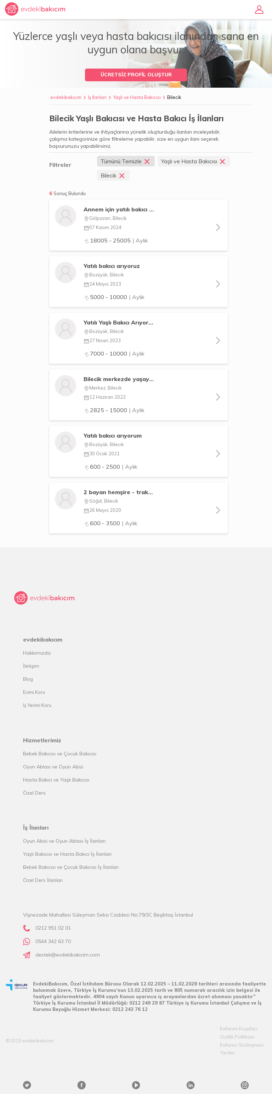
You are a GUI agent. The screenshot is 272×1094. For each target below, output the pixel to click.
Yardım (227, 1052)
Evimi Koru (34, 692)
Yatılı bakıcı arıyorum (113, 435)
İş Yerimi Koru (37, 705)
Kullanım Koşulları (238, 1028)
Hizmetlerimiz (42, 740)
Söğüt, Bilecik (101, 501)
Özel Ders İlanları (43, 880)
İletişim (31, 666)
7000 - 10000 (114, 353)
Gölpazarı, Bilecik (105, 218)
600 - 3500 (110, 523)
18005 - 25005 (116, 240)
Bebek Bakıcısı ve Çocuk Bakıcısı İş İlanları (71, 867)
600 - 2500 (110, 466)
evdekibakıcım (65, 97)
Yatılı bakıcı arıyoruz (112, 265)
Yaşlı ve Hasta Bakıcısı (137, 97)
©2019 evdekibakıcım (29, 1040)
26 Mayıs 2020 (102, 510)
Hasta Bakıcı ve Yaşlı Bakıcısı (56, 780)
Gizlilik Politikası (237, 1037)
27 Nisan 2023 (102, 340)
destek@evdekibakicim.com (67, 955)
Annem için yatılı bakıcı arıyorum (119, 209)
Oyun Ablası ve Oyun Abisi (53, 767)
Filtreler (60, 164)
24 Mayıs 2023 (102, 284)
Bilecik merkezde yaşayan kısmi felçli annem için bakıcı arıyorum (119, 378)
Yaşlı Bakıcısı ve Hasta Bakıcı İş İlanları (67, 854)
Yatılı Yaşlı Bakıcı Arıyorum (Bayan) (119, 322)
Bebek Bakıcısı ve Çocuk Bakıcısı (59, 753)
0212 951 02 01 (53, 928)
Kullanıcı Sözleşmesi (242, 1045)
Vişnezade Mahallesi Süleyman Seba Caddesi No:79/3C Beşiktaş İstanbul (108, 915)
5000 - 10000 (114, 297)
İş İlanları (97, 97)
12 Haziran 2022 (105, 397)
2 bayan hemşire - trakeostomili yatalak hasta (119, 492)
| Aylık (140, 240)
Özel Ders (34, 793)
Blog (28, 679)
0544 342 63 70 (53, 941)
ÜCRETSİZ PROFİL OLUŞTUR (136, 74)
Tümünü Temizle (126, 161)
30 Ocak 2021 (102, 453)
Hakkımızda (37, 653)
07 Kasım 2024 (102, 227)
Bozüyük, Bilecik (104, 274)
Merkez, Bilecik (103, 388)
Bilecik (174, 97)
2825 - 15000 (114, 410)
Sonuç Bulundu (69, 193)
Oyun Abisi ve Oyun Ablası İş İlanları (64, 841)
